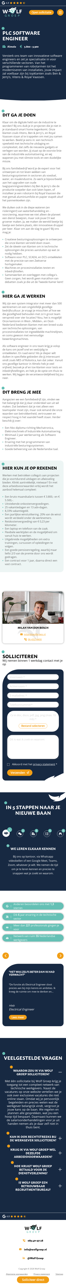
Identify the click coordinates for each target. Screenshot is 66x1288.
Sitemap (59, 1274)
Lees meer (18, 1017)
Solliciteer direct (33, 1280)
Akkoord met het (34, 764)
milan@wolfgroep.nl (33, 634)
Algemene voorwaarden (17, 1274)
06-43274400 (33, 639)
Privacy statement (42, 1274)
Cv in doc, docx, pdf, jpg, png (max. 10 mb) (33, 717)
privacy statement (44, 764)
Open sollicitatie (41, 12)
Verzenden (20, 773)
